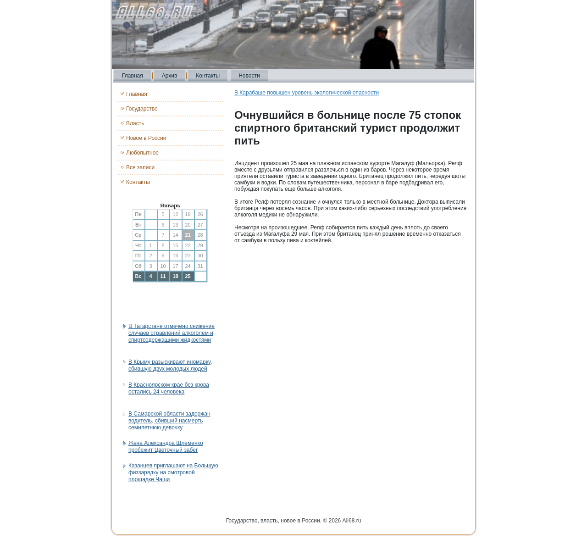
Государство (142, 108)
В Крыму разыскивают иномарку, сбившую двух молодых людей (170, 365)
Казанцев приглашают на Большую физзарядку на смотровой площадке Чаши (173, 472)
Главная (132, 75)
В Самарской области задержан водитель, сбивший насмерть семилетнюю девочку (169, 421)
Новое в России (146, 138)
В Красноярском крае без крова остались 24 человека (168, 388)
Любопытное (142, 153)
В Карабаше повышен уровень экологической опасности (306, 92)
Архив (169, 75)
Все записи (140, 167)
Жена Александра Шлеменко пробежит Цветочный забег (165, 446)
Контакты (208, 75)
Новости (249, 75)
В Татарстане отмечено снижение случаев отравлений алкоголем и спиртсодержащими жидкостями (171, 333)
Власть (135, 123)
